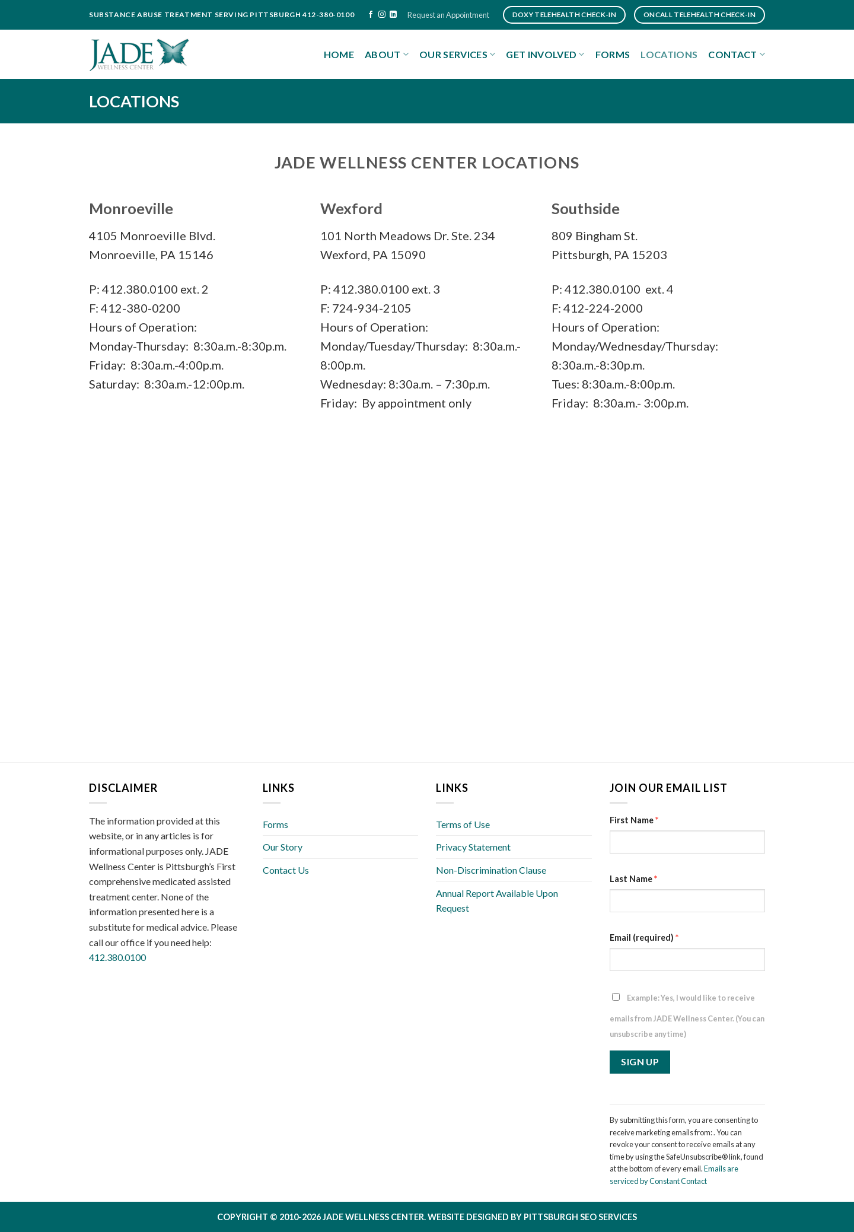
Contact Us (286, 870)
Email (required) (644, 937)
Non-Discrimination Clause (491, 870)
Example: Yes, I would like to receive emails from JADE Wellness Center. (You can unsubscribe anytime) (687, 1016)
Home (339, 54)
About (387, 55)
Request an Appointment (448, 15)
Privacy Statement (473, 846)
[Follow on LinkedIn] (393, 15)
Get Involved (545, 55)
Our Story (282, 846)
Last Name (633, 879)
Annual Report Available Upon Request (497, 900)
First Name (634, 820)
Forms (612, 54)
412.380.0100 (117, 957)
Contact (736, 55)
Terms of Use (463, 824)
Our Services (457, 55)
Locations (668, 54)
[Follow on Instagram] (381, 15)
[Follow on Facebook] (370, 15)
